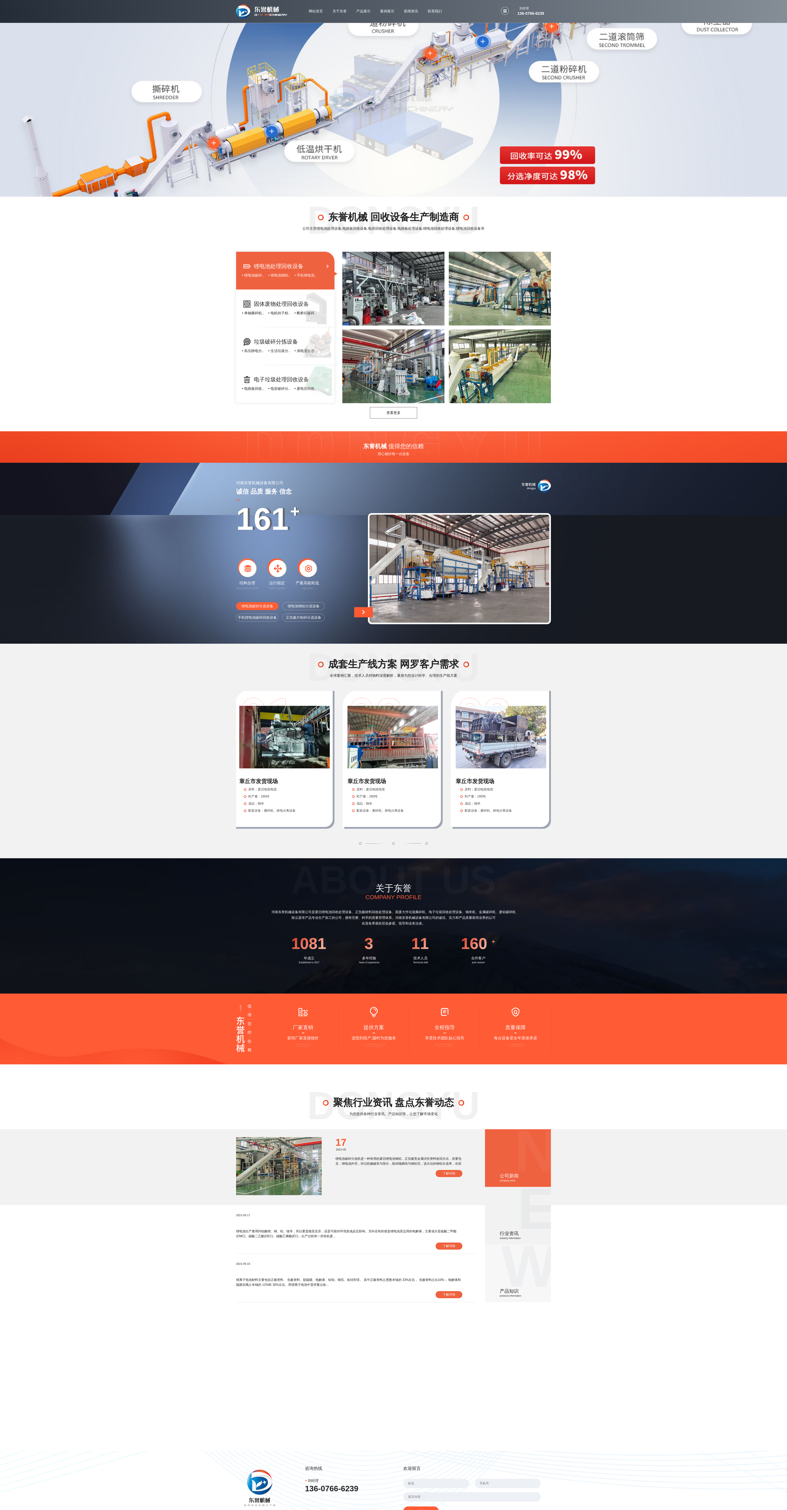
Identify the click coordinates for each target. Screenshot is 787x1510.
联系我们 (435, 11)
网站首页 (316, 11)
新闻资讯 (411, 11)
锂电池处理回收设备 (278, 266)
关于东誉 (340, 11)
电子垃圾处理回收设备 (281, 379)
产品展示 (363, 11)
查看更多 (393, 413)
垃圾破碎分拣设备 (276, 342)
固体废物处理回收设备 (281, 304)
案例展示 (387, 11)
